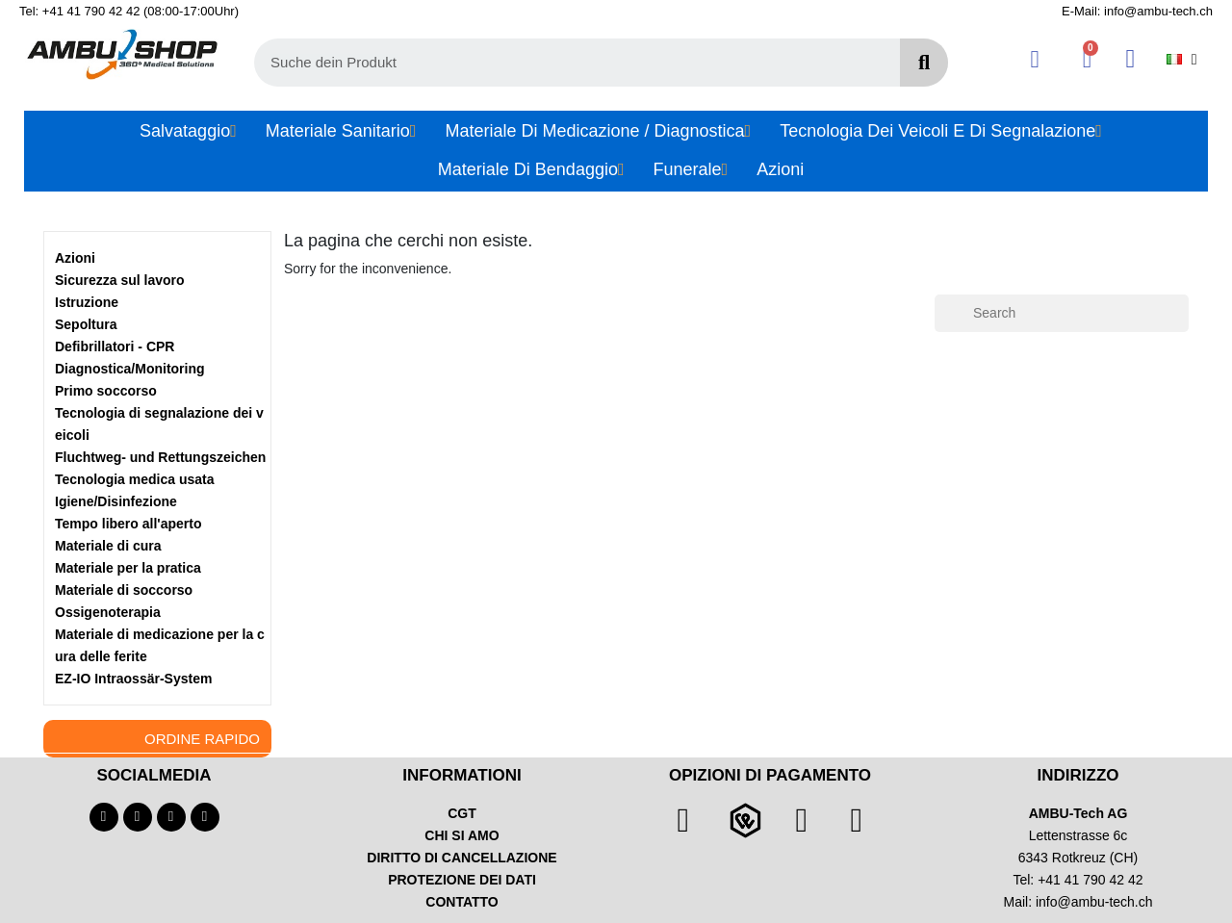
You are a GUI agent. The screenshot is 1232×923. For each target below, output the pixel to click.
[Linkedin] (205, 817)
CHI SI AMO (461, 835)
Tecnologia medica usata (134, 479)
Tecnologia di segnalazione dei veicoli (159, 424)
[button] (1087, 59)
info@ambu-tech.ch (1094, 902)
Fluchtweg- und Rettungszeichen (160, 457)
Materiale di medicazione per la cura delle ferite (160, 645)
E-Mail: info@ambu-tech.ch (1137, 11)
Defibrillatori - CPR (114, 346)
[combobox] (566, 62)
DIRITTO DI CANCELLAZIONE (461, 857)
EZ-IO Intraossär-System (133, 678)
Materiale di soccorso (123, 590)
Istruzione (86, 302)
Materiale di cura (108, 545)
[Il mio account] (1035, 59)
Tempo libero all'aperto (128, 523)
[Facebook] (104, 817)
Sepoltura (86, 324)
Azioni (75, 258)
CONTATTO (461, 902)
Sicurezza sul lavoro (120, 280)
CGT (462, 813)
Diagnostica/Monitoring (130, 368)
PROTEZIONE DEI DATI (462, 879)
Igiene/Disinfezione (116, 501)
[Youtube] (137, 817)
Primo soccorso (106, 390)
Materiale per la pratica (128, 568)
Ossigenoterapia (108, 612)
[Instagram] (171, 817)
